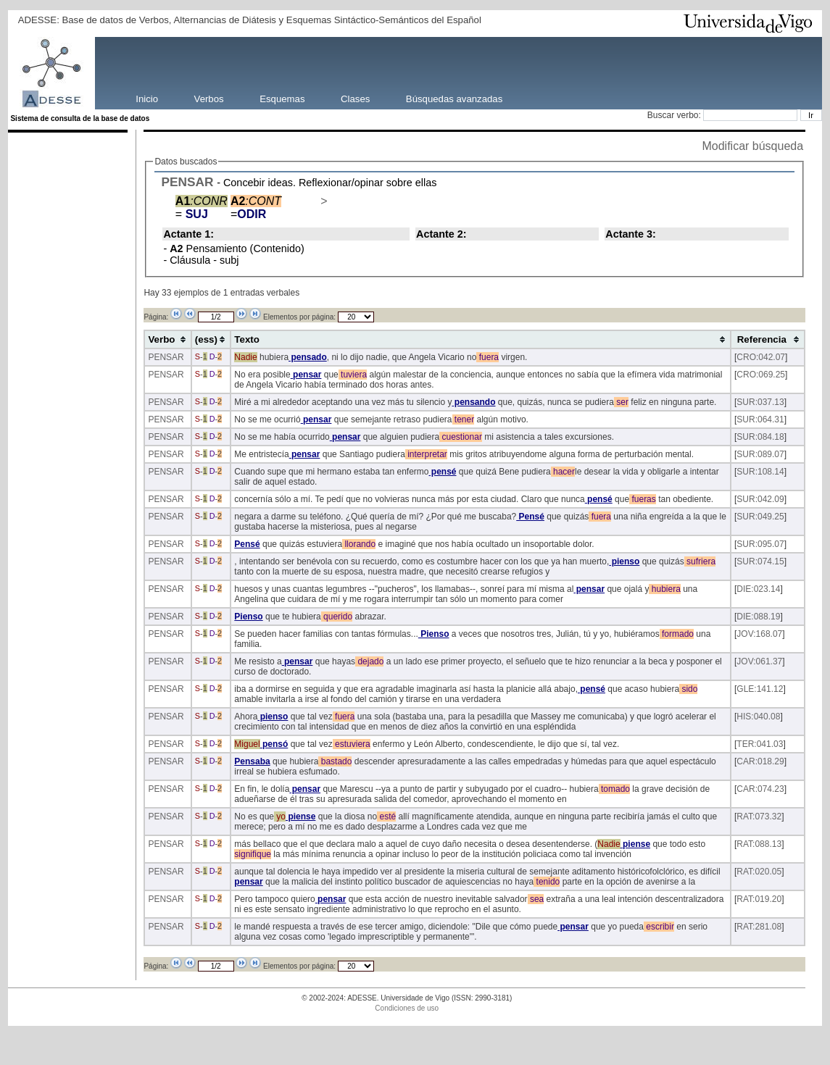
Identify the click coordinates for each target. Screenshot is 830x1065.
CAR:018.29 (760, 761)
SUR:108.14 (760, 472)
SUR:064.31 (760, 419)
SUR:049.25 (760, 516)
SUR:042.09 (760, 499)
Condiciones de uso (407, 1008)
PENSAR (187, 182)
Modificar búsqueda (752, 146)
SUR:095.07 (760, 544)
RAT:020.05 (758, 871)
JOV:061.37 (759, 661)
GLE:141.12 (759, 689)
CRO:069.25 (760, 374)
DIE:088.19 (758, 616)
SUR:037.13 (760, 402)
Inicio (147, 98)
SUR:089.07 (760, 454)
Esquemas (282, 98)
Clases (355, 98)
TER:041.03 (759, 744)
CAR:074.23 (760, 789)
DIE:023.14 (758, 589)
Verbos (209, 98)
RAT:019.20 (758, 899)
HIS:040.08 (758, 716)
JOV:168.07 (759, 634)
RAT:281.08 (758, 927)
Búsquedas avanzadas (454, 98)
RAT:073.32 (758, 816)
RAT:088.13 (758, 844)
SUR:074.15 (760, 561)
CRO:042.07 (760, 357)
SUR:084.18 (760, 437)
